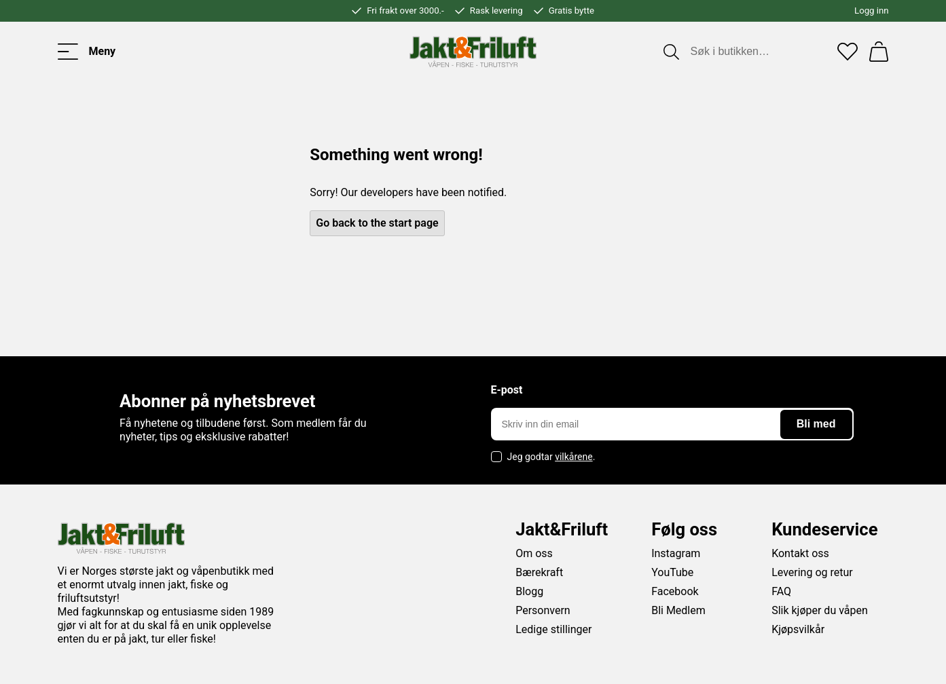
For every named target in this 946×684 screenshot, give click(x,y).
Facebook (674, 591)
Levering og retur (812, 572)
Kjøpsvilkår (797, 629)
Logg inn (871, 10)
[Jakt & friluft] (473, 51)
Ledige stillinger (553, 629)
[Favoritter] (847, 51)
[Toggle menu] (87, 51)
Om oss (534, 553)
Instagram (675, 553)
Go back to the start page (377, 222)
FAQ (781, 591)
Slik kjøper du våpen (819, 610)
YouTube (672, 572)
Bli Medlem (678, 610)
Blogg (529, 591)
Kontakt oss (800, 553)
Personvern (542, 610)
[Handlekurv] (879, 51)
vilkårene (574, 456)
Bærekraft (539, 572)
